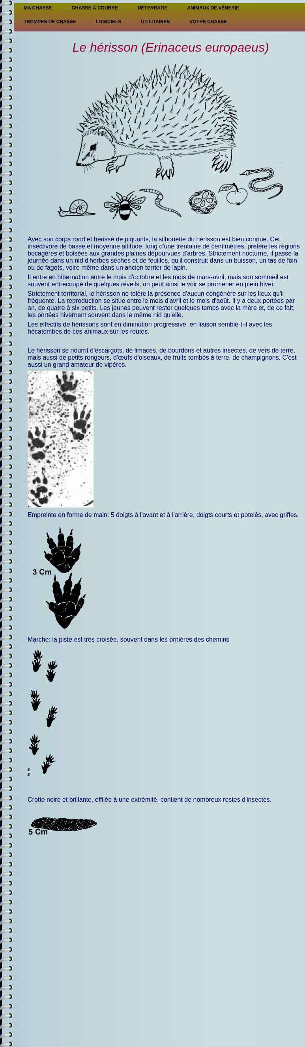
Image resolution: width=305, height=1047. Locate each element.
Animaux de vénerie (213, 8)
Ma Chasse (38, 8)
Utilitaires (155, 21)
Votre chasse (208, 21)
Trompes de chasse (50, 21)
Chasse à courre (95, 8)
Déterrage (152, 8)
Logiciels (109, 21)
